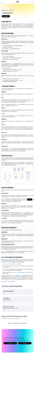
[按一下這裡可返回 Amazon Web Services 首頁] (17, 2)
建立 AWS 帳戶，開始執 (7, 281)
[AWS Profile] (33, 2)
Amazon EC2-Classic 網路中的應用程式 (19, 272)
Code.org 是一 (19, 277)
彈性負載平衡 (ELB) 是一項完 (6, 259)
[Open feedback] (34, 199)
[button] (6, 16)
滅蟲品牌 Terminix (19, 275)
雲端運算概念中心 (5, 10)
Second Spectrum (10, 276)
